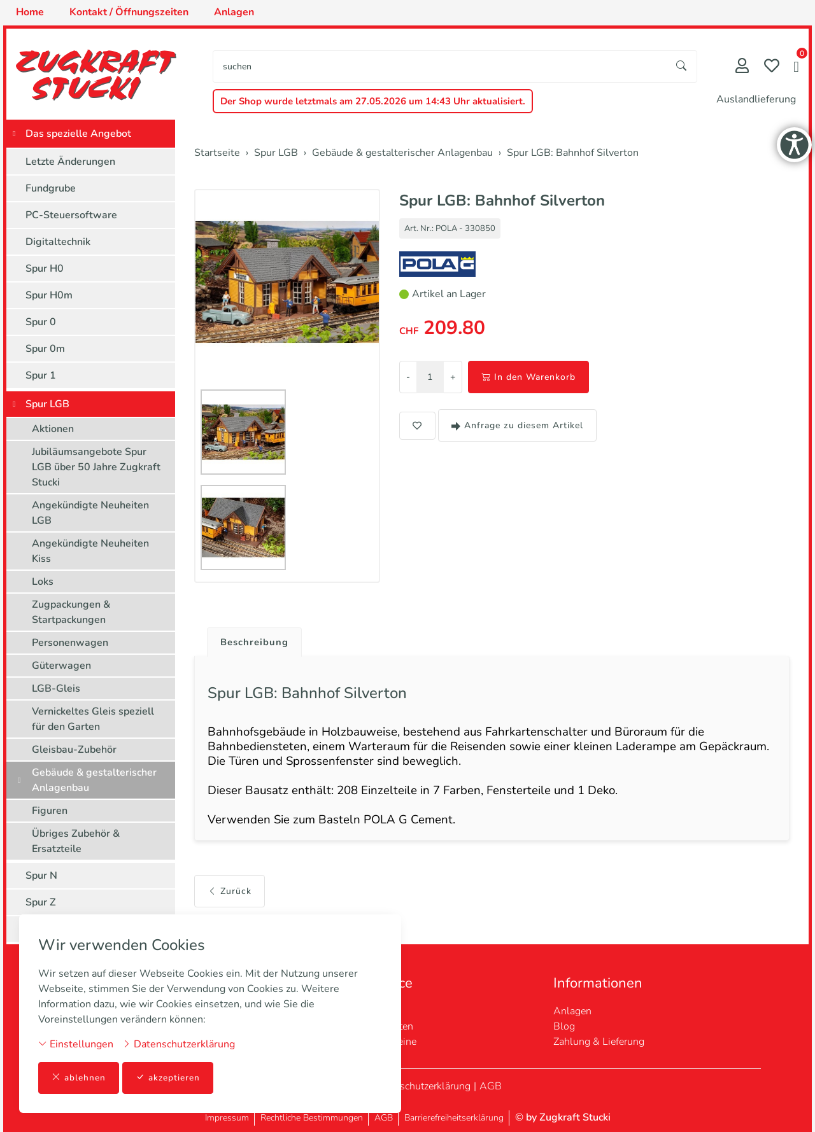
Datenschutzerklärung (178, 1044)
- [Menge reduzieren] (408, 377)
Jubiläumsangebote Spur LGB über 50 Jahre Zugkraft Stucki (96, 467)
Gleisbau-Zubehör (74, 750)
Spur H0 (44, 269)
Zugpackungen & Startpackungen (71, 612)
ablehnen (79, 1077)
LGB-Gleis (56, 688)
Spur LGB (47, 404)
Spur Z (40, 902)
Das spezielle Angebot (78, 134)
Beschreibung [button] (256, 643)
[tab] (251, 639)
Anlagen (572, 1011)
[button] (796, 68)
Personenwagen (70, 643)
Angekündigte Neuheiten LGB (90, 513)
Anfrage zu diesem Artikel (517, 425)
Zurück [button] (230, 902)
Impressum (227, 1118)
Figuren (49, 811)
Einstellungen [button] (75, 1044)
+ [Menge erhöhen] (452, 377)
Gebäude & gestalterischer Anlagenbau (94, 780)
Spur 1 (40, 375)
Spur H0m (49, 295)
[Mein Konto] (742, 67)
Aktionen (53, 429)
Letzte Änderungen (70, 162)
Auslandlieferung (756, 99)
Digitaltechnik (57, 242)
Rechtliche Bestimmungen (311, 1118)
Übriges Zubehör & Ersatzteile (76, 841)
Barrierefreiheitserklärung (454, 1118)
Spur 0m (45, 349)
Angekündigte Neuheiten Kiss (90, 551)
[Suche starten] (682, 66)
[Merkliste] (771, 67)
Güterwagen (61, 666)
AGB (490, 1086)
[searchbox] (440, 66)
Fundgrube (50, 188)
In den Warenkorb (528, 377)
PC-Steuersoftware (71, 215)
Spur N (41, 876)
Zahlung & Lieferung (598, 1042)
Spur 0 (40, 322)
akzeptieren (168, 1077)
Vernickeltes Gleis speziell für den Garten (93, 719)
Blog (564, 1026)
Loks (42, 582)
